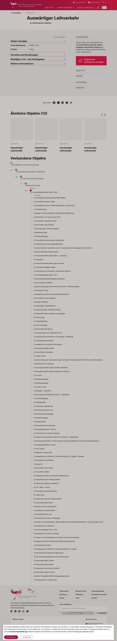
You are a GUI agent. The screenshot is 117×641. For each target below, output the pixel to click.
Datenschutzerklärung (18, 632)
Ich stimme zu (11, 637)
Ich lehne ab (27, 637)
